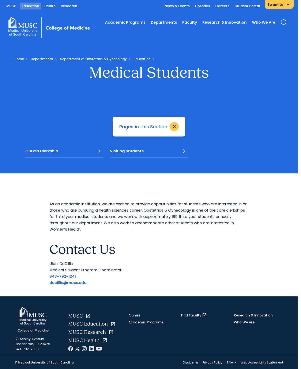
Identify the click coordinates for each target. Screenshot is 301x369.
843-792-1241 (62, 276)
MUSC (11, 6)
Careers (222, 6)
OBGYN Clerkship (63, 151)
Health (50, 6)
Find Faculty (194, 315)
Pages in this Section (150, 126)
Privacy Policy (212, 362)
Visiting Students (148, 151)
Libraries (202, 6)
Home (19, 59)
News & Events (177, 6)
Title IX (231, 362)
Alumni (134, 315)
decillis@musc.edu (68, 282)
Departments (164, 22)
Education (30, 6)
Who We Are (263, 22)
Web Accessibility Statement (262, 362)
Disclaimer (190, 362)
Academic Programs (125, 22)
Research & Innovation (224, 22)
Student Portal (247, 6)
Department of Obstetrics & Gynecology (93, 59)
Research (69, 6)
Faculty (189, 22)
